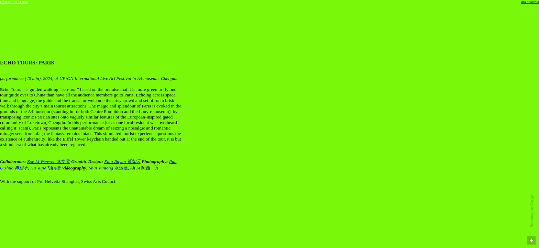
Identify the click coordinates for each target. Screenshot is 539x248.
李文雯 (63, 161)
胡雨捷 (45, 167)
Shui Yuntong (101, 167)
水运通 (121, 167)
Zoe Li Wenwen (42, 161)
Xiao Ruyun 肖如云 (122, 161)
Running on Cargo (532, 211)
